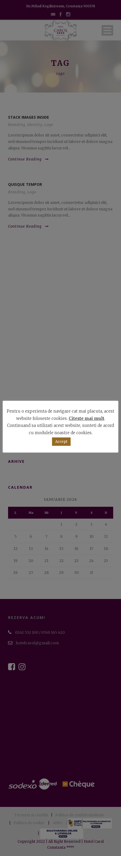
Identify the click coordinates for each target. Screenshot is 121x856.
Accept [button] (61, 441)
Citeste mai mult (86, 418)
